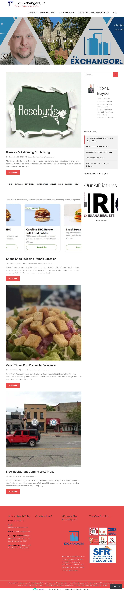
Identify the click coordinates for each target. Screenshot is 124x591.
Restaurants (49, 157)
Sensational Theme (99, 585)
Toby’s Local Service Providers (41, 12)
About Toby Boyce (66, 12)
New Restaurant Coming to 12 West (30, 471)
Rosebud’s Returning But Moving (28, 152)
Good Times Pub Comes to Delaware (31, 365)
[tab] (96, 220)
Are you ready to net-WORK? (97, 146)
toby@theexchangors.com (18, 527)
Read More (13, 172)
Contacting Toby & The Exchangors (93, 12)
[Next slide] (116, 204)
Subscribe (116, 586)
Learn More (73, 570)
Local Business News (36, 157)
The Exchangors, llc (30, 3)
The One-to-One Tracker (95, 158)
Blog (115, 12)
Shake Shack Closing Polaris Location (31, 258)
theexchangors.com (22, 532)
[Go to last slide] (85, 204)
